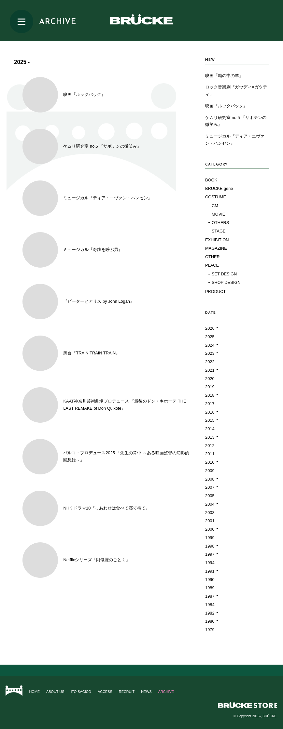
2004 (209, 504)
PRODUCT (215, 291)
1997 (209, 554)
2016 (209, 412)
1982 (209, 613)
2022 (209, 361)
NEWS (146, 692)
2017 (209, 403)
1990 (209, 579)
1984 (209, 604)
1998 (209, 546)
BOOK (211, 180)
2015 (209, 420)
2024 (209, 345)
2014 (209, 428)
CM (215, 205)
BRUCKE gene (219, 188)
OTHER (212, 256)
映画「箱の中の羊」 (224, 75)
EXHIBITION (217, 239)
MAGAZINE (216, 248)
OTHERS (220, 222)
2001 (209, 520)
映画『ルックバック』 (226, 105)
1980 (209, 621)
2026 (209, 328)
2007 (209, 487)
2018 (209, 395)
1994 (209, 562)
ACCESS (105, 692)
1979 (209, 629)
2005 (209, 495)
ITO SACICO (81, 692)
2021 (209, 370)
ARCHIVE (57, 22)
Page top (141, 670)
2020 (209, 378)
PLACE (212, 265)
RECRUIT (126, 692)
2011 (209, 453)
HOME (34, 692)
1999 (209, 537)
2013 (209, 437)
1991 (209, 571)
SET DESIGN (224, 274)
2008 (209, 479)
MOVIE (218, 214)
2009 (209, 470)
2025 (209, 336)
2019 (209, 386)
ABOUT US (55, 692)
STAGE (218, 231)
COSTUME (215, 196)
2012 (209, 445)
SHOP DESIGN (226, 282)
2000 (209, 529)
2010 (209, 462)
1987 (209, 596)
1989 (209, 587)
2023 (209, 353)
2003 (209, 512)
